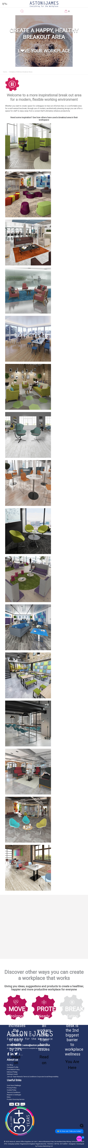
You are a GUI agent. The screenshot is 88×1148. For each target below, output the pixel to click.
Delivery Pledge (12, 1072)
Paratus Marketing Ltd (45, 1146)
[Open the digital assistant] (79, 1138)
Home (5, 72)
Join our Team (11, 1076)
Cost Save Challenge (14, 1085)
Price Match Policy (13, 1069)
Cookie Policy (11, 1090)
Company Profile (12, 1067)
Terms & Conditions (13, 1092)
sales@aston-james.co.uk (36, 1045)
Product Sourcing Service (15, 1099)
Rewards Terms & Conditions (27, 1076)
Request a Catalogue (14, 1095)
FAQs (9, 1097)
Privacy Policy (11, 1088)
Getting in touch (12, 1074)
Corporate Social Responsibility (47, 1076)
